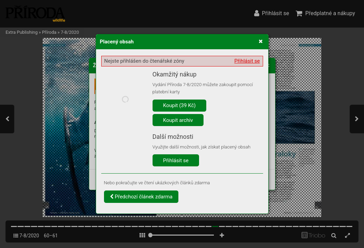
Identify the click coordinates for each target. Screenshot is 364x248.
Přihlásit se (247, 61)
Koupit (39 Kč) (179, 105)
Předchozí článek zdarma (141, 197)
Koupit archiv (178, 120)
